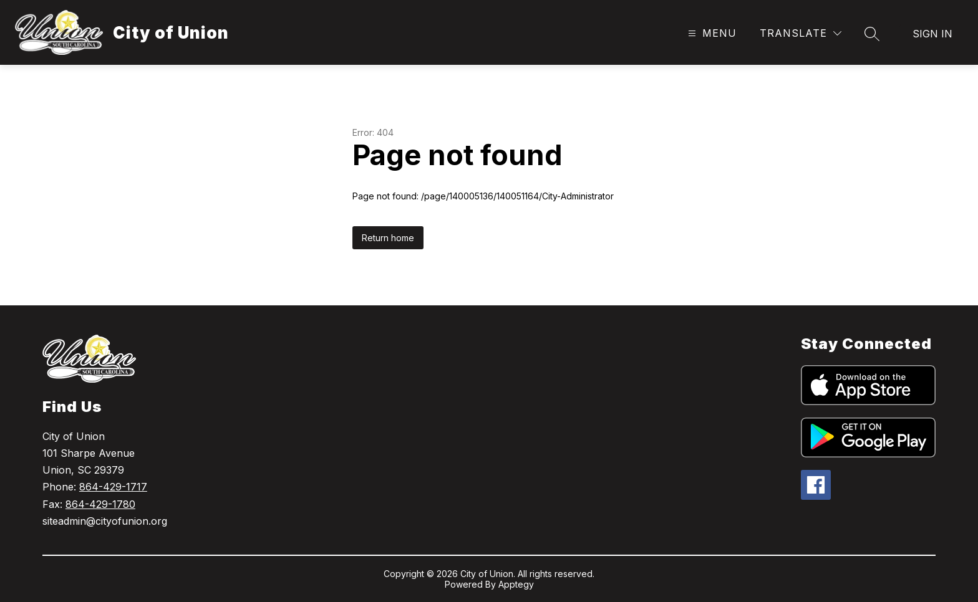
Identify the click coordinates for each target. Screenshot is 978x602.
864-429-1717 (113, 486)
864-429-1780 (100, 504)
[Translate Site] (801, 33)
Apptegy (516, 584)
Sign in (932, 33)
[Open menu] (711, 33)
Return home (388, 237)
